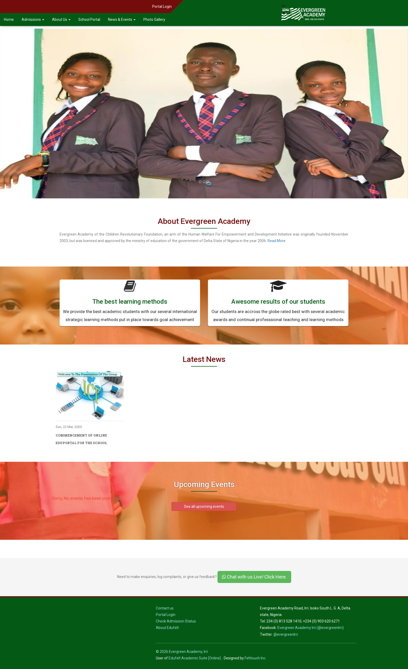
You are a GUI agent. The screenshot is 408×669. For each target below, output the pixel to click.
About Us (61, 19)
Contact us (165, 608)
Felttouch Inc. (255, 658)
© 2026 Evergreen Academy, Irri (182, 651)
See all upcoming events (204, 506)
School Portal (89, 19)
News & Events (122, 19)
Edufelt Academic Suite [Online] (195, 658)
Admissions (33, 19)
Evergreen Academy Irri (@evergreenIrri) (310, 628)
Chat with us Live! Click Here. (254, 577)
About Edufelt (167, 628)
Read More (276, 241)
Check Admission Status (176, 621)
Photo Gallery (154, 19)
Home (9, 19)
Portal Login (162, 6)
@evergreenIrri (285, 634)
